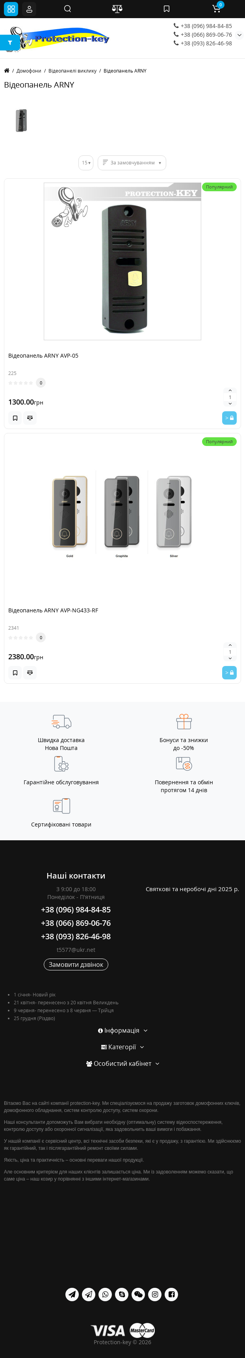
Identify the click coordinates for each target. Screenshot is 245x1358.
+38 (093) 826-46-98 (203, 43)
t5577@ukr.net (76, 949)
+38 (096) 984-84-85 (203, 26)
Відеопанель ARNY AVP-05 (43, 355)
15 (84, 162)
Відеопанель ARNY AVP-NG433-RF (53, 610)
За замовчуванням (133, 162)
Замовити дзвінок (76, 964)
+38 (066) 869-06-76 (203, 34)
